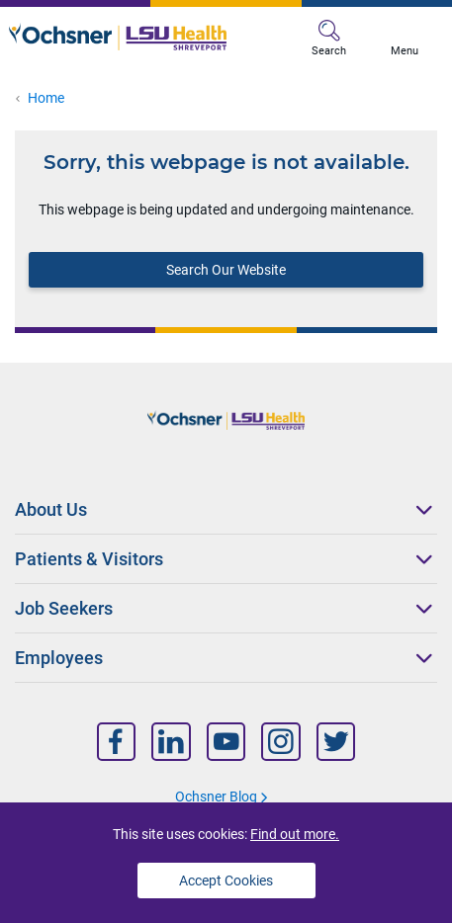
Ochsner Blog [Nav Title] (216, 796)
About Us (51, 509)
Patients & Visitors (89, 558)
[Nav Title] (116, 741)
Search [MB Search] (329, 38)
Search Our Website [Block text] (226, 270)
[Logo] (117, 36)
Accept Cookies (226, 880)
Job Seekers (64, 608)
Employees (59, 657)
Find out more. (294, 834)
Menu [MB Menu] (404, 38)
